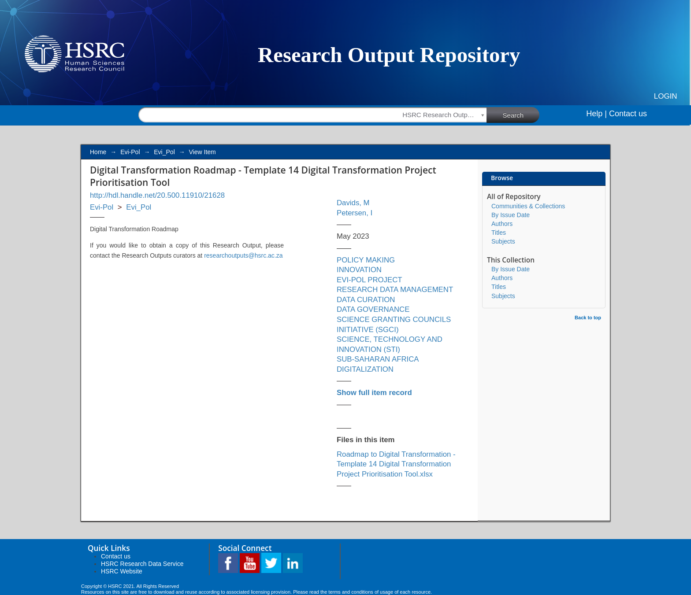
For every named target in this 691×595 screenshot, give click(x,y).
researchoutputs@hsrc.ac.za (243, 255)
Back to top (588, 317)
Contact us (628, 113)
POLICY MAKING (366, 260)
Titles (498, 232)
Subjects (503, 241)
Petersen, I (354, 213)
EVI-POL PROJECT (369, 280)
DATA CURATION (366, 300)
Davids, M (353, 203)
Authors (502, 223)
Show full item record (374, 392)
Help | (596, 113)
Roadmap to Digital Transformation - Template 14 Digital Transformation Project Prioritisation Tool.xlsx (396, 464)
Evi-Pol (130, 151)
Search (521, 114)
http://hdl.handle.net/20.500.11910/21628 (157, 195)
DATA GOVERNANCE (373, 309)
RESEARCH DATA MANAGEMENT (395, 289)
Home (98, 151)
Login (665, 96)
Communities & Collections (528, 206)
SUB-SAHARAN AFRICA (378, 359)
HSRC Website (121, 571)
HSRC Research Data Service (142, 563)
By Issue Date (510, 214)
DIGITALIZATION (365, 369)
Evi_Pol (164, 151)
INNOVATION (359, 270)
